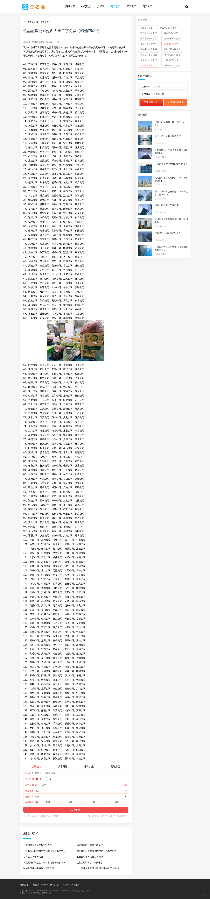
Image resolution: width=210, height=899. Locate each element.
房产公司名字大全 (172, 49)
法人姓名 (29, 773)
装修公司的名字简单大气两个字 (38, 868)
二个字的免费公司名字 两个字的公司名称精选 (99, 868)
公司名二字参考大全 (33, 856)
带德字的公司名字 (148, 49)
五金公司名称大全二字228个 (90, 856)
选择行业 (29, 796)
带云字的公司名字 (148, 33)
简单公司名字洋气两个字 (167, 205)
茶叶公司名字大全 (172, 44)
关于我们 (76, 890)
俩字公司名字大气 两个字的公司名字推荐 (97, 851)
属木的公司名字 (171, 33)
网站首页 (70, 6)
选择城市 (29, 790)
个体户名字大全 (171, 60)
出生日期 (29, 785)
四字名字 (147, 6)
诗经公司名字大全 (148, 65)
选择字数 (29, 802)
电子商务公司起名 (172, 54)
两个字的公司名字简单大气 (168, 136)
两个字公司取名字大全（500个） (46, 816)
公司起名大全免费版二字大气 (37, 845)
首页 (36, 22)
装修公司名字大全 (148, 54)
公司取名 (86, 6)
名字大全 (85, 890)
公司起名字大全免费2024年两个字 (171, 164)
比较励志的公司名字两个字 (90, 845)
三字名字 (131, 6)
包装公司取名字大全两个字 (90, 862)
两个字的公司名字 (148, 60)
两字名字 (115, 6)
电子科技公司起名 (172, 38)
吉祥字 (101, 6)
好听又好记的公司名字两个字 (169, 233)
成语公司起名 (146, 28)
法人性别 (29, 779)
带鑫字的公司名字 (168, 28)
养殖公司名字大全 (172, 65)
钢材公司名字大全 (148, 44)
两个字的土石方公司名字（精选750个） (110, 816)
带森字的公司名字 (148, 38)
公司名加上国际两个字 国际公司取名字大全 (44, 851)
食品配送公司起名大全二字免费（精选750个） (46, 862)
